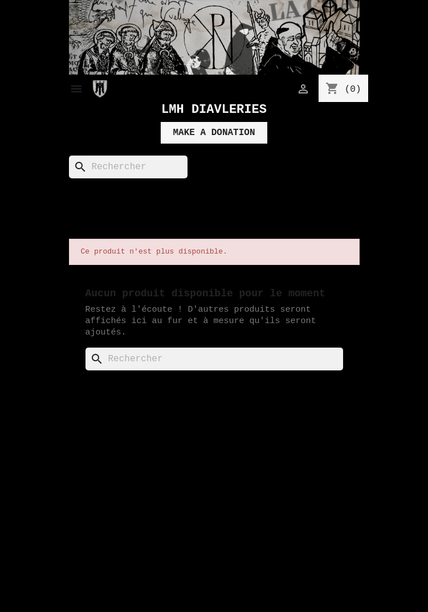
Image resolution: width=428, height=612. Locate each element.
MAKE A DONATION (214, 133)
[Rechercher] (128, 167)
